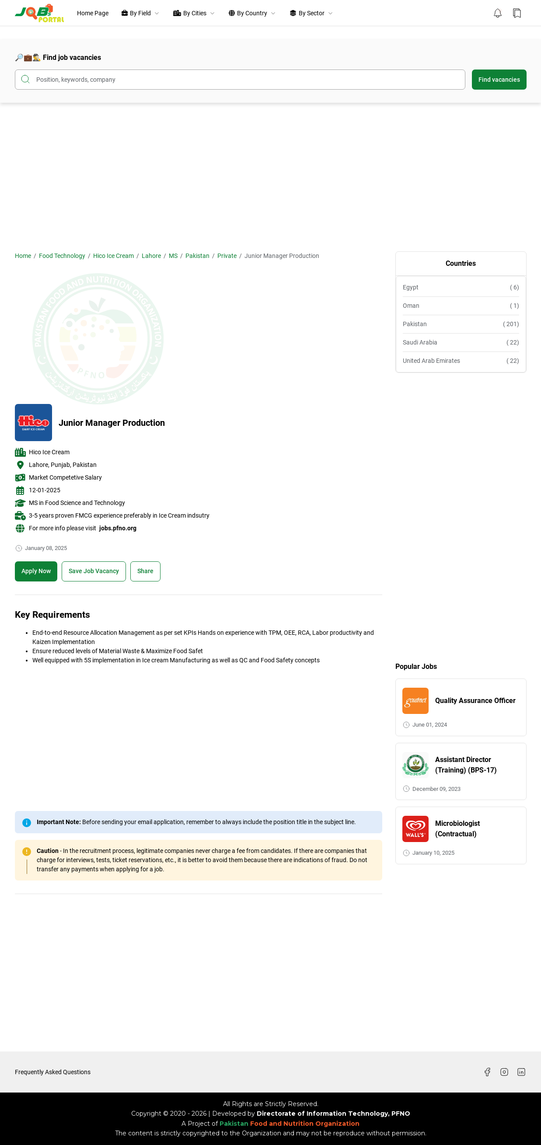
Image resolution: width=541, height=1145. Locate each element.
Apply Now (36, 570)
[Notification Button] (497, 13)
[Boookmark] (94, 571)
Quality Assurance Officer (475, 700)
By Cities (194, 13)
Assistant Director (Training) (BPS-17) (466, 764)
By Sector (312, 13)
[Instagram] (504, 1072)
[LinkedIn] (521, 1072)
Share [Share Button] (145, 570)
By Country (252, 13)
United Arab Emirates (461, 360)
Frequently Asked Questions (53, 1071)
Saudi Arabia (461, 342)
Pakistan (461, 324)
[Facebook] (487, 1072)
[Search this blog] (240, 80)
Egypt (461, 287)
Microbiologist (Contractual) (457, 828)
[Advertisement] (271, 177)
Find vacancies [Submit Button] (499, 79)
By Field (141, 13)
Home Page (92, 13)
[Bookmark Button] (517, 13)
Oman (461, 305)
